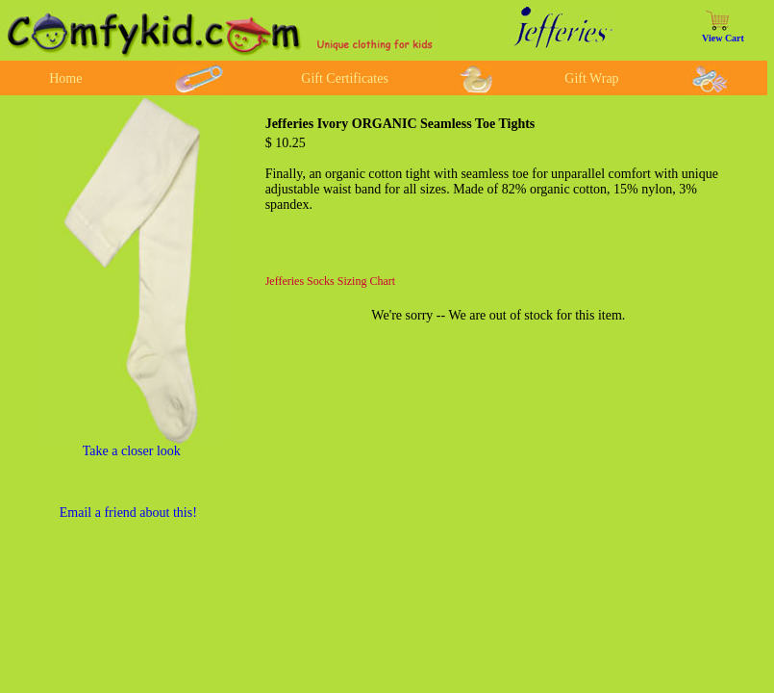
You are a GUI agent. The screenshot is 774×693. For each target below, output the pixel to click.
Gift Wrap (591, 78)
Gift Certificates (344, 78)
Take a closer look (132, 451)
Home (65, 78)
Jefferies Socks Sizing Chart (330, 281)
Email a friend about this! (128, 512)
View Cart (723, 38)
